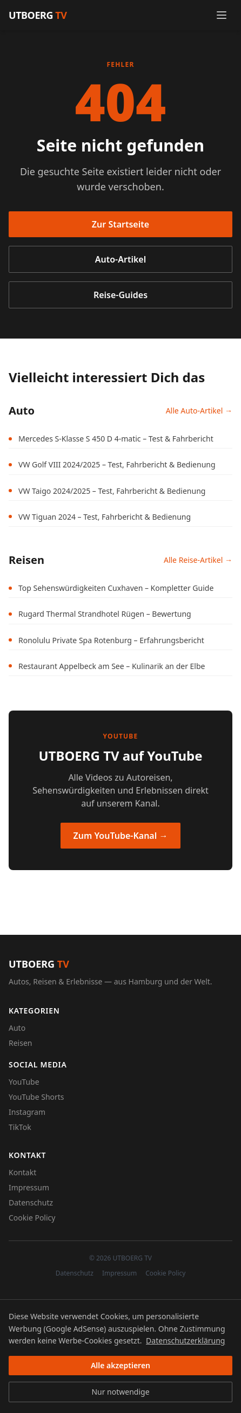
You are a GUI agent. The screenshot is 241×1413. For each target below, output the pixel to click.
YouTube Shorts (36, 1097)
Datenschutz (31, 1202)
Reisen (20, 1043)
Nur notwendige (120, 1392)
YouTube (24, 1082)
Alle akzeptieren (120, 1365)
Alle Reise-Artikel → (198, 560)
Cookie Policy (32, 1217)
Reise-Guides (120, 295)
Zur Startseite (120, 224)
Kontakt (22, 1172)
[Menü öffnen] (221, 15)
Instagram (27, 1112)
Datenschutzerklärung (185, 1340)
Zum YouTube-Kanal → (120, 836)
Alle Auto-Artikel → (199, 410)
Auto (17, 1028)
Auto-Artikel (120, 259)
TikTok (20, 1127)
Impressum (29, 1187)
